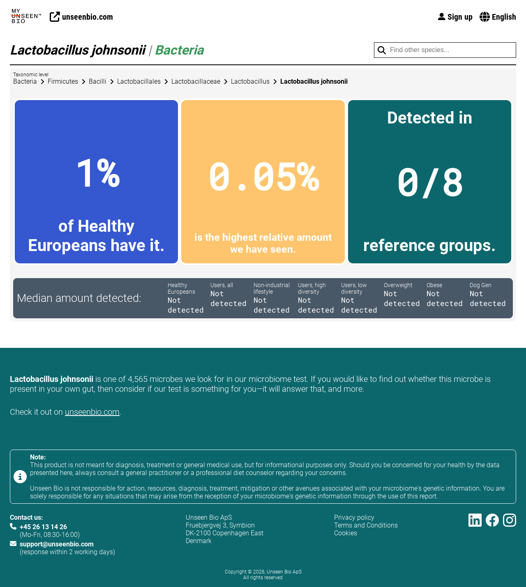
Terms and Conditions (366, 525)
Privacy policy (354, 517)
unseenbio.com (92, 412)
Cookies (345, 533)
